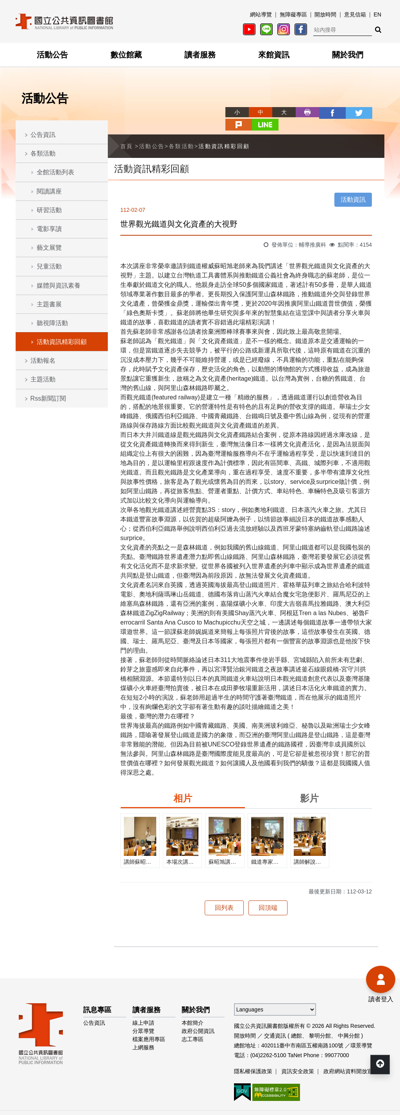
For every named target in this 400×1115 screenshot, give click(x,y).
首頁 (126, 133)
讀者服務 (200, 54)
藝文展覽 (49, 247)
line (372, 112)
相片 (182, 785)
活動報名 (42, 360)
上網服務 (143, 1034)
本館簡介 (193, 1010)
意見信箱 (355, 14)
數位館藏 (126, 54)
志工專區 (193, 1026)
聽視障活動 (52, 323)
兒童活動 (49, 266)
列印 (279, 112)
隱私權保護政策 (253, 1058)
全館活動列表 (55, 172)
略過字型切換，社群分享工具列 (200, 105)
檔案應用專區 (148, 1026)
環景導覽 (361, 1032)
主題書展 (49, 304)
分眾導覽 (143, 1018)
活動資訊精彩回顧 (62, 341)
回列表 (224, 894)
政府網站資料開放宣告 (350, 1058)
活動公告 (52, 54)
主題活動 (42, 379)
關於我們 (347, 54)
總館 (296, 1023)
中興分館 (349, 1023)
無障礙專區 (293, 14)
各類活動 (42, 153)
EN (377, 14)
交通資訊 (275, 1023)
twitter (326, 112)
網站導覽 (261, 14)
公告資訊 (42, 134)
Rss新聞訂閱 (48, 398)
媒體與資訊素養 (58, 285)
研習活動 (49, 210)
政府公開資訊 (198, 1018)
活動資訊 (353, 186)
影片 (309, 785)
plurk (349, 112)
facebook (302, 112)
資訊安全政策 (297, 1058)
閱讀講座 (49, 191)
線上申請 (143, 1010)
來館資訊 (273, 54)
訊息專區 (97, 997)
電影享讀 (49, 229)
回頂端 (268, 894)
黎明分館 (320, 1023)
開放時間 (325, 14)
